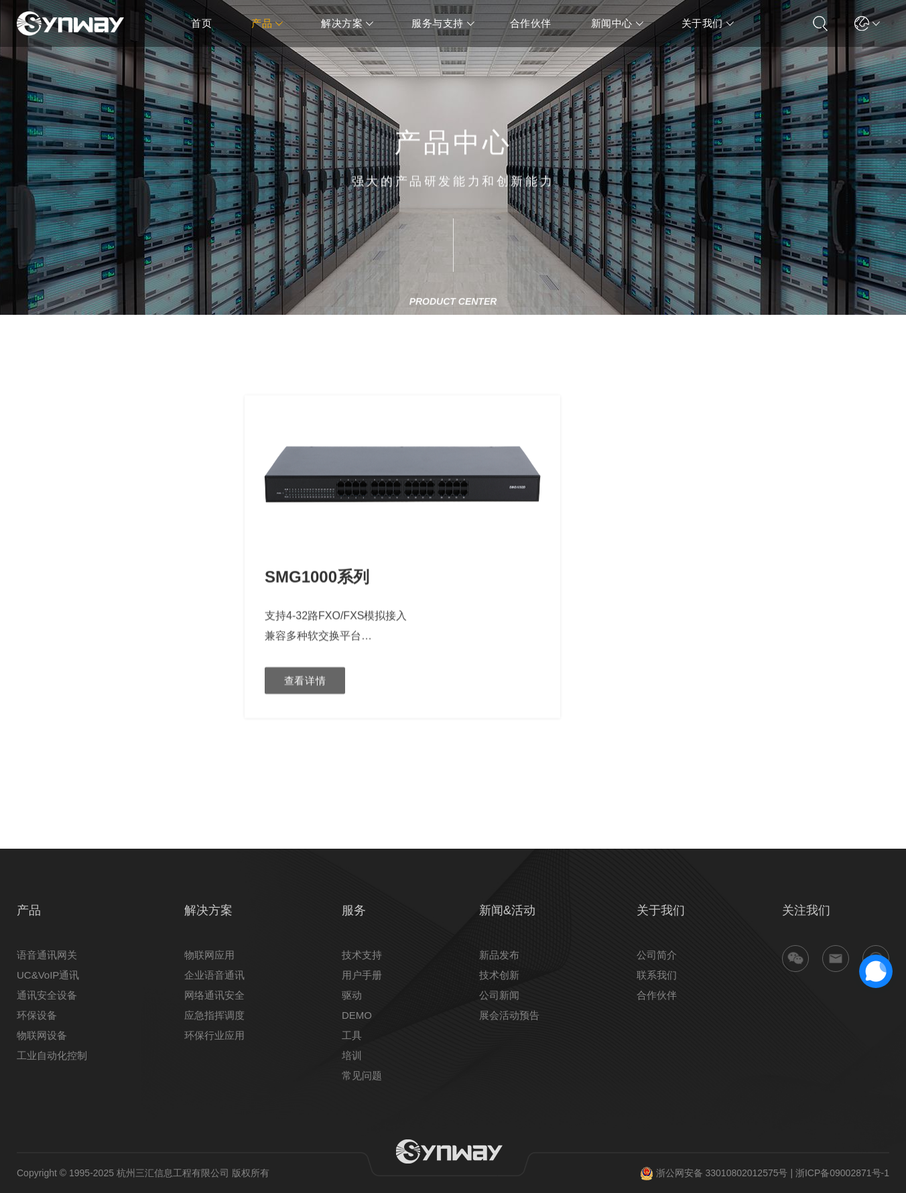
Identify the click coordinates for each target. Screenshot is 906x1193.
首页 (201, 23)
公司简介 (657, 955)
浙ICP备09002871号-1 (842, 1173)
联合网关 (34, 493)
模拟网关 (34, 534)
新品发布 (499, 955)
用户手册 (362, 975)
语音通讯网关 (47, 955)
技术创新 (499, 975)
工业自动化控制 (52, 1055)
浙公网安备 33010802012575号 (714, 1173)
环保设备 (37, 1015)
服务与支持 (437, 23)
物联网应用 (209, 955)
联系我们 (657, 975)
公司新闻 (499, 995)
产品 (261, 23)
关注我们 (806, 910)
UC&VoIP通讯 (48, 975)
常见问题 (362, 1075)
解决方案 (342, 23)
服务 (354, 910)
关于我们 (702, 23)
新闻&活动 (507, 910)
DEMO (357, 1015)
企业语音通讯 (214, 975)
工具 (352, 1035)
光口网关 (34, 473)
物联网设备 (42, 1035)
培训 (352, 1055)
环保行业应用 (214, 1035)
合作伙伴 (531, 23)
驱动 (352, 995)
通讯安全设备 (47, 995)
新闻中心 (612, 23)
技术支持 (362, 955)
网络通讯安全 (214, 995)
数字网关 (34, 513)
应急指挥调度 (214, 1015)
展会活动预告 (509, 1015)
